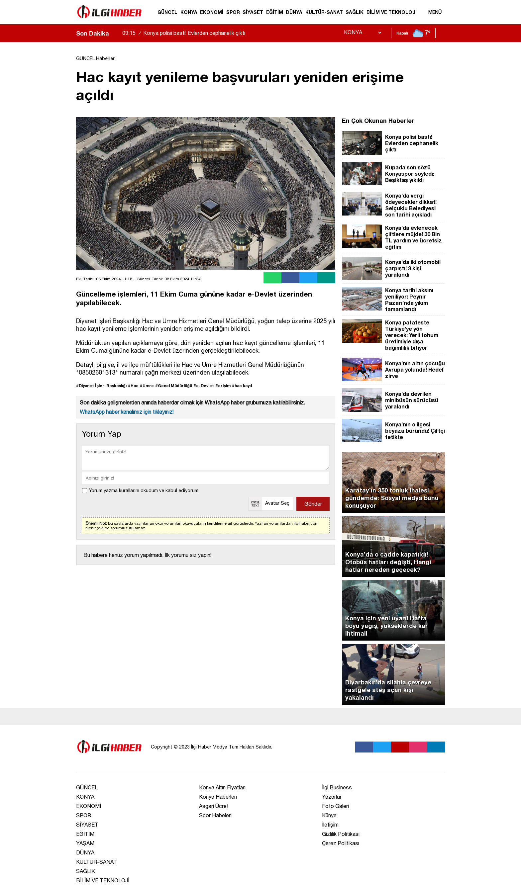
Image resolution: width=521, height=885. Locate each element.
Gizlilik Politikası (341, 834)
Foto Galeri (335, 806)
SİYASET (253, 12)
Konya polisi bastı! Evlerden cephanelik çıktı (186, 33)
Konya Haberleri (218, 797)
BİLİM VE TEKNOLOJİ (391, 12)
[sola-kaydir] (114, 33)
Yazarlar (332, 797)
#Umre (147, 385)
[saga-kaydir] (117, 33)
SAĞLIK (355, 12)
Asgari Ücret (214, 806)
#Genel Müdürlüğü (173, 385)
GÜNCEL (167, 12)
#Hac (133, 385)
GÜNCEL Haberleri (96, 58)
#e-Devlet (203, 385)
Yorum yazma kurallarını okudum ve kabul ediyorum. (144, 490)
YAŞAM (85, 843)
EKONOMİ (211, 12)
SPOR (233, 12)
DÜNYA (294, 12)
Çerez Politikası (340, 843)
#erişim (223, 385)
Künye (329, 815)
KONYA (188, 12)
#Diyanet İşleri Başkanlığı (101, 385)
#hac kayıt (242, 385)
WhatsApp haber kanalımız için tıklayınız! (126, 412)
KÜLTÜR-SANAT (324, 12)
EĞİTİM (274, 12)
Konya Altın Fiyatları (222, 787)
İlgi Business (337, 787)
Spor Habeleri (215, 815)
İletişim (330, 825)
